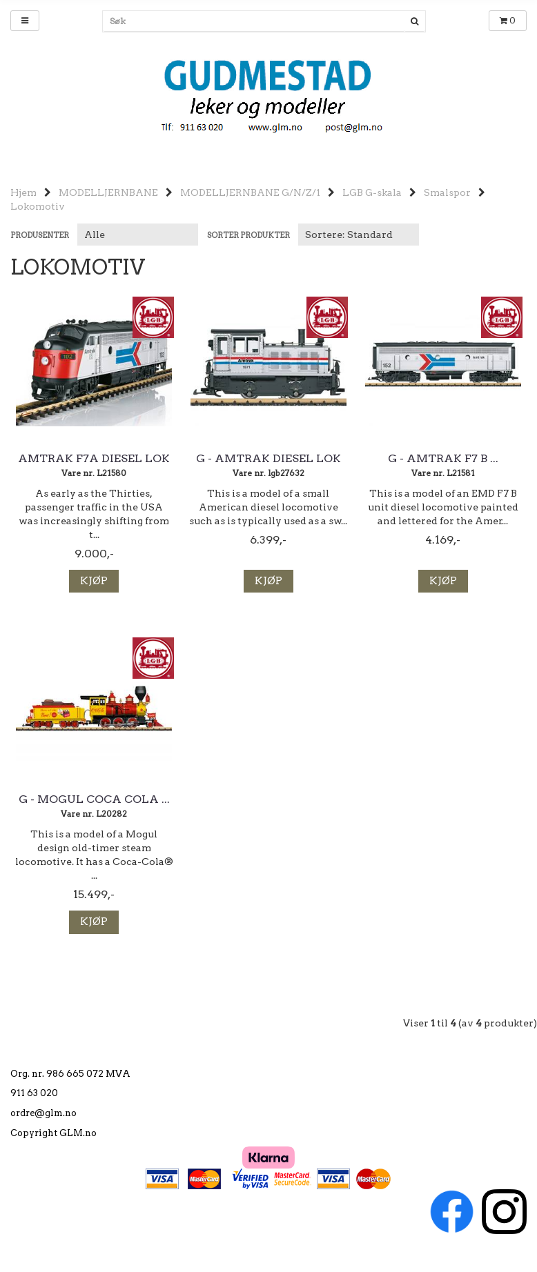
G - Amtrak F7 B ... (443, 458)
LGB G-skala (372, 192)
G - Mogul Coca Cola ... (94, 799)
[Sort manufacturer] (137, 234)
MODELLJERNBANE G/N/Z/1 (250, 192)
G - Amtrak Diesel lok (268, 458)
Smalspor (447, 192)
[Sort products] (358, 234)
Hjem (23, 192)
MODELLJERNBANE (108, 192)
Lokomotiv (37, 206)
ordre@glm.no (43, 1113)
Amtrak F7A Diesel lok (94, 458)
